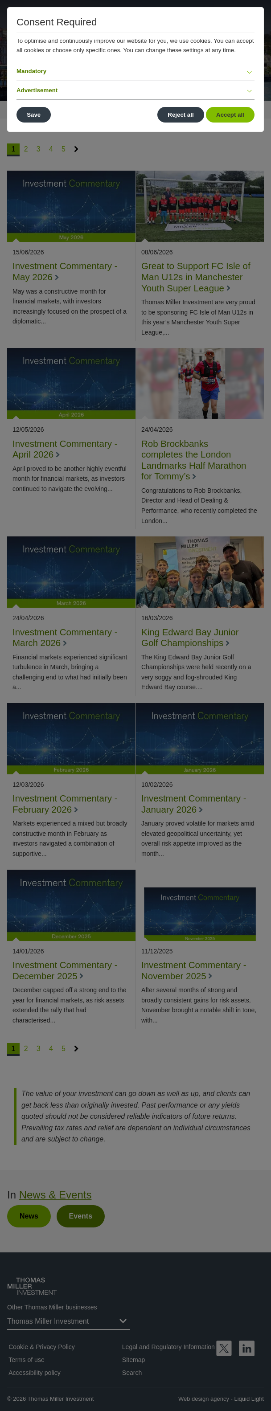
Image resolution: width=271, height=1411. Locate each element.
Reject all (180, 114)
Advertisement (36, 90)
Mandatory (31, 71)
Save (34, 114)
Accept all (230, 114)
